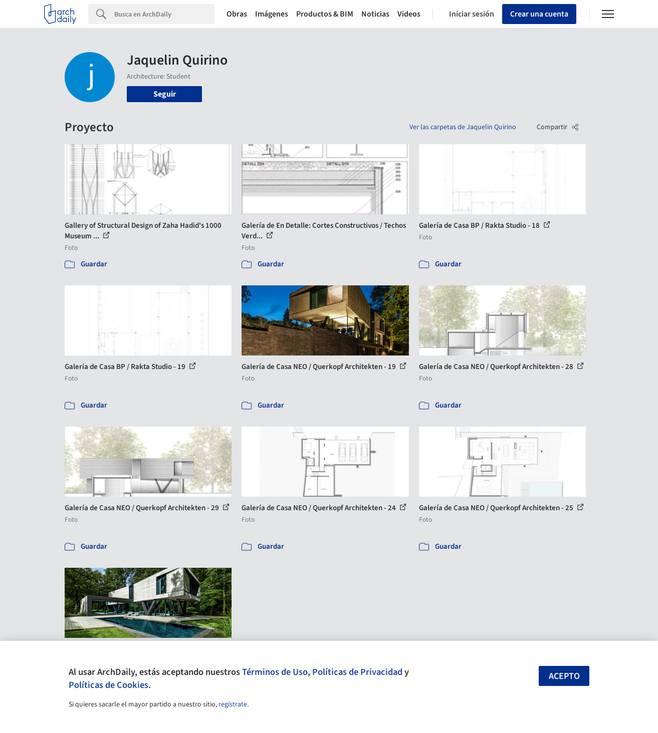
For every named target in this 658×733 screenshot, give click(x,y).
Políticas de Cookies (108, 684)
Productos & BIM (324, 14)
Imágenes (271, 14)
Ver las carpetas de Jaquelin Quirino (462, 127)
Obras (237, 14)
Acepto (564, 676)
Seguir (164, 94)
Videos (408, 14)
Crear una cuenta (539, 14)
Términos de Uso (275, 671)
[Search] (164, 14)
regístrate (232, 704)
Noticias (375, 14)
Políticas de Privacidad (357, 671)
